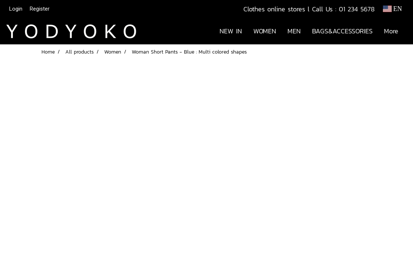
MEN (294, 31)
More (391, 31)
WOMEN (264, 31)
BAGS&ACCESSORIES (342, 31)
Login (15, 9)
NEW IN (231, 31)
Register (40, 9)
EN (392, 8)
